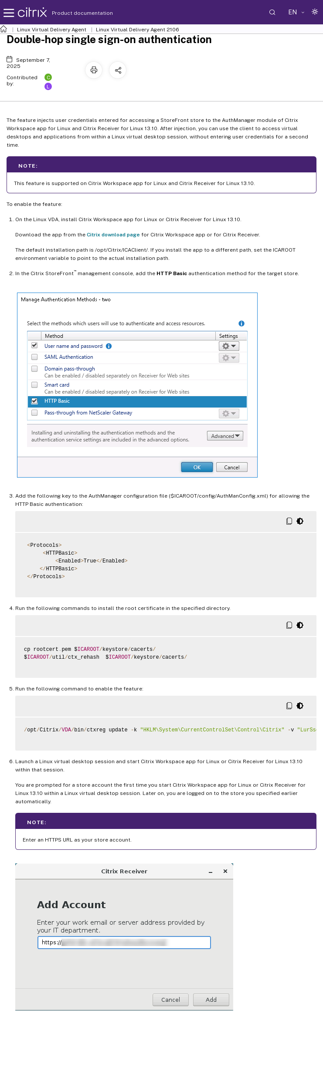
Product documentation (71, 13)
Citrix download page (113, 235)
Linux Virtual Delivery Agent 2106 (137, 30)
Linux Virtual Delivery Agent (51, 30)
